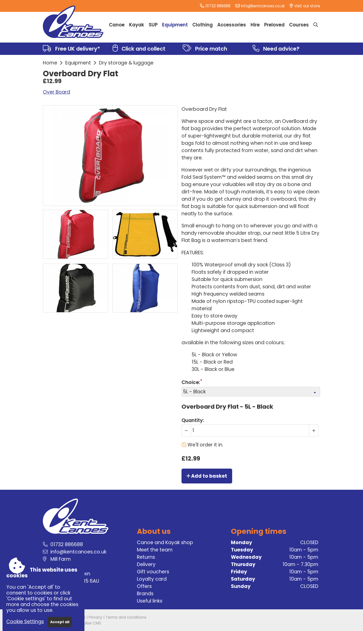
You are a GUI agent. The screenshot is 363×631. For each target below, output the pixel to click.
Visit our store (307, 6)
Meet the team (155, 549)
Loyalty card (152, 579)
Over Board (56, 92)
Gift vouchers (153, 571)
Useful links (149, 601)
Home (50, 62)
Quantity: (193, 420)
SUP (153, 25)
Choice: (191, 382)
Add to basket (207, 476)
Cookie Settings (25, 621)
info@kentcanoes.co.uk (263, 6)
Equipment (78, 62)
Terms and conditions (126, 617)
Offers (144, 586)
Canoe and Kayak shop (165, 542)
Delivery (146, 564)
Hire (255, 25)
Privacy (95, 617)
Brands (145, 593)
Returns (146, 557)
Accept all (59, 621)
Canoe (117, 25)
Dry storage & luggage (126, 62)
